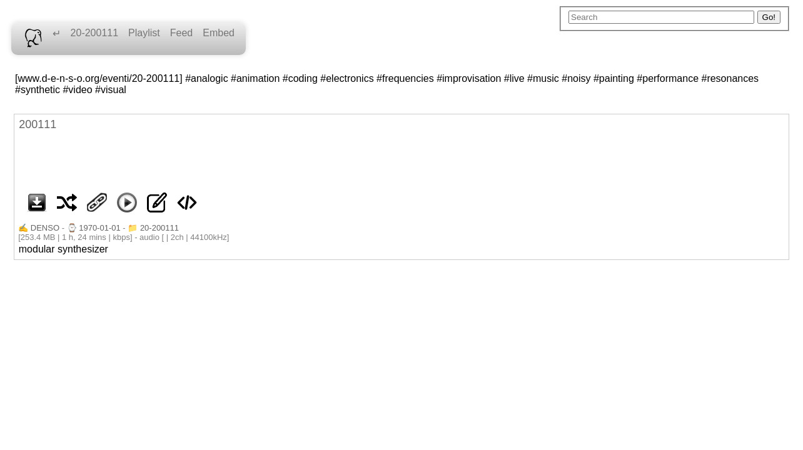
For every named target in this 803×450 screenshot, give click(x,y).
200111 (37, 124)
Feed (181, 33)
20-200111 (95, 33)
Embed (219, 33)
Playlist (144, 33)
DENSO (45, 227)
